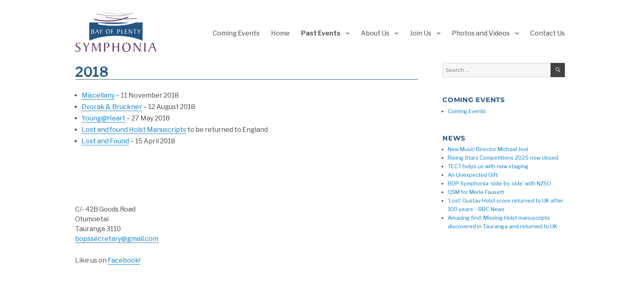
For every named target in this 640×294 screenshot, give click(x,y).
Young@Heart (103, 118)
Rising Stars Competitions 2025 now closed (503, 157)
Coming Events (236, 33)
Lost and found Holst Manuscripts (134, 130)
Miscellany (98, 95)
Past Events (320, 33)
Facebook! (124, 260)
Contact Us (547, 33)
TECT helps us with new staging (488, 166)
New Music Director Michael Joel (488, 149)
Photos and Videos (481, 33)
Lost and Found (105, 141)
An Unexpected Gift (473, 175)
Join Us (420, 33)
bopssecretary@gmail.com (116, 239)
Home (280, 33)
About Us (375, 33)
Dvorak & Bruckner (112, 107)
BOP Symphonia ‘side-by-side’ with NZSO (499, 183)
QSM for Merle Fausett (476, 192)
